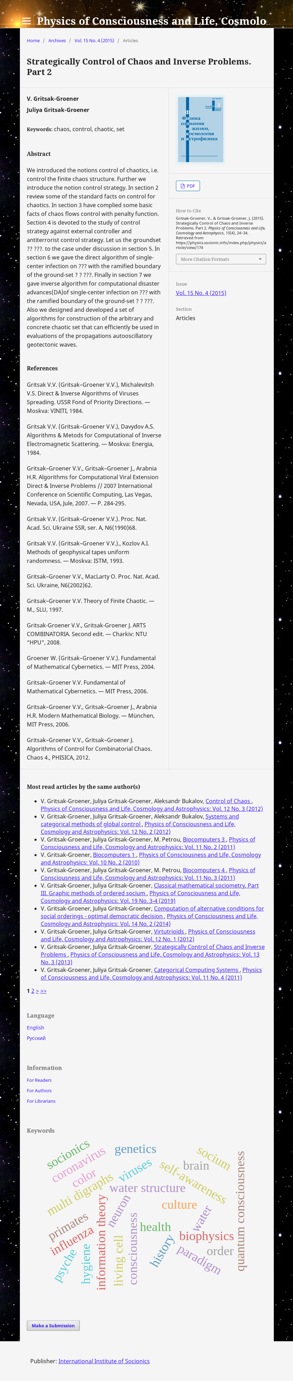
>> (43, 991)
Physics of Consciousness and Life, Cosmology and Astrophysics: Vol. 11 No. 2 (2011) (148, 843)
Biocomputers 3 (204, 839)
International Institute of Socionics (104, 1361)
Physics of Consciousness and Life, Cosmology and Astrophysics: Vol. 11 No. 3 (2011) (148, 874)
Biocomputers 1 (114, 855)
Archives (57, 40)
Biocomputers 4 (204, 870)
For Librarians (41, 1101)
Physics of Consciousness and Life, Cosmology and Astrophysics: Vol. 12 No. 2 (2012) (138, 828)
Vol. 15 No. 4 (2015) (94, 40)
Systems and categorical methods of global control (140, 820)
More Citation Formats (205, 259)
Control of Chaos (229, 801)
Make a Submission (53, 1325)
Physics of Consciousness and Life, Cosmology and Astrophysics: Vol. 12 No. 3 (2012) (152, 809)
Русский (36, 1038)
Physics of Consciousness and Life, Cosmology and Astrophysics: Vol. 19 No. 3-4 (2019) (140, 897)
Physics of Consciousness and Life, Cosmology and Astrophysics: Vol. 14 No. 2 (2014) (149, 920)
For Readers (39, 1080)
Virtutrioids (169, 931)
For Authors (39, 1090)
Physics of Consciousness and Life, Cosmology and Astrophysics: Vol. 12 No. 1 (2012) (148, 935)
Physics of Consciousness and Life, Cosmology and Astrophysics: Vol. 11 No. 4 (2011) (151, 973)
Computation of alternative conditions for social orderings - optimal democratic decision (152, 912)
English (35, 1027)
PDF (190, 186)
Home (33, 40)
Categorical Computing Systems (197, 970)
